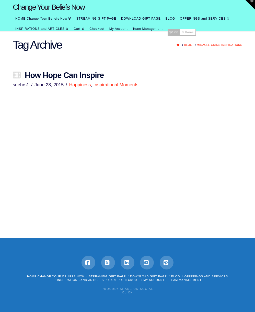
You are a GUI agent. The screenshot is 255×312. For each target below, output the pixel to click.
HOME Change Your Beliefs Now (55, 276)
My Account (154, 279)
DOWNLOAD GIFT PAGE (148, 276)
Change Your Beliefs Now (49, 7)
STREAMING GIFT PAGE (107, 276)
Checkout (130, 279)
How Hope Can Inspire (64, 75)
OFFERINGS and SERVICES (206, 276)
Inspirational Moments (116, 84)
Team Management (185, 279)
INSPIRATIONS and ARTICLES (80, 279)
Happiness (80, 84)
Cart (112, 279)
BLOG (175, 276)
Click (127, 292)
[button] (250, 5)
